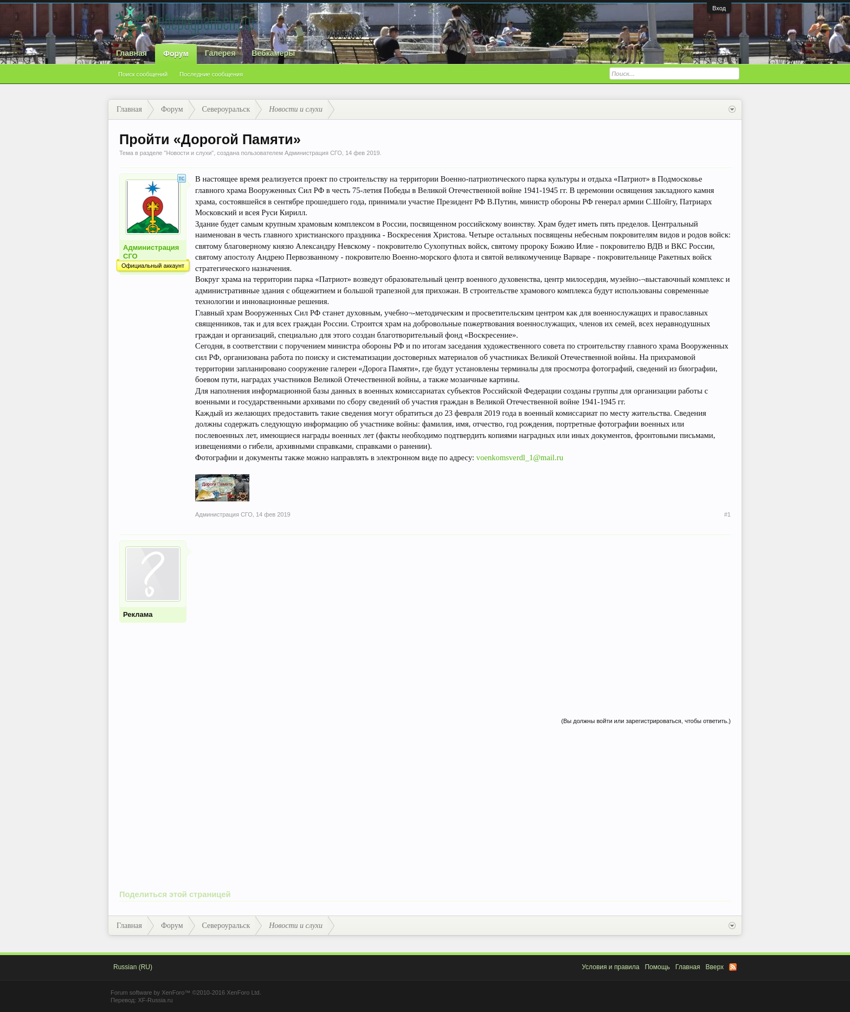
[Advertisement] (463, 616)
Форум (176, 53)
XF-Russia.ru (155, 1000)
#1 (727, 514)
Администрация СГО (313, 153)
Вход (719, 8)
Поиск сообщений (143, 74)
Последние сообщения (211, 74)
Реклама (137, 614)
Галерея (220, 53)
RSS (733, 967)
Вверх (715, 967)
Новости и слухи (188, 153)
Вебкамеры (273, 53)
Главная (131, 53)
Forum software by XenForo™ (186, 992)
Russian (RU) (132, 967)
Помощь (657, 967)
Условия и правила (610, 967)
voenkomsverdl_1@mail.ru (519, 457)
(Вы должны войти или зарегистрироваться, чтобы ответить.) (646, 721)
